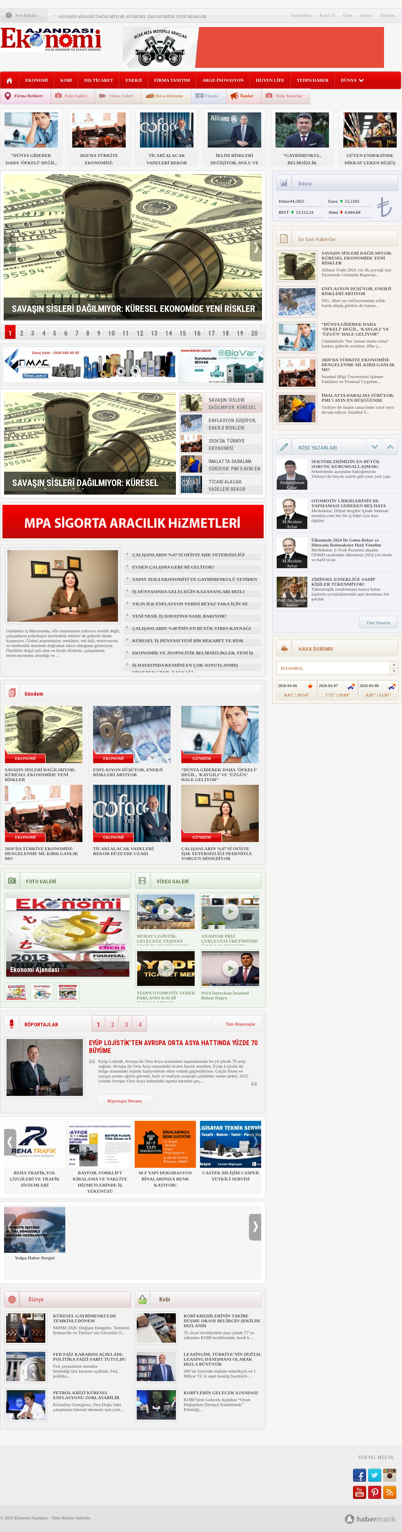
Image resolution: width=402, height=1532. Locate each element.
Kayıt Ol (327, 15)
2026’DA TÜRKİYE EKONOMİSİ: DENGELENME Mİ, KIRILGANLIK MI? (41, 853)
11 (125, 333)
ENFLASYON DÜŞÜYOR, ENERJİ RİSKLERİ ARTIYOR (128, 772)
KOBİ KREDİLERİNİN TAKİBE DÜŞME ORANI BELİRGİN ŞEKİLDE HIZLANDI (222, 1320)
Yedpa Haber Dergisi (34, 1233)
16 (197, 333)
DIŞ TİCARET (98, 80)
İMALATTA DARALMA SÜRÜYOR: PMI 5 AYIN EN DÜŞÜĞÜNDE (358, 398)
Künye (366, 15)
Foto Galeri (76, 95)
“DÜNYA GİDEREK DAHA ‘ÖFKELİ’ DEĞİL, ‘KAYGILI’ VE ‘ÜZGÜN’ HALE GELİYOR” (219, 774)
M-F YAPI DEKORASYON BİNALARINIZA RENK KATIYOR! (165, 1154)
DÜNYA (352, 80)
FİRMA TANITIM (172, 80)
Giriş (347, 15)
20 (254, 333)
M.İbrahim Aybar (292, 524)
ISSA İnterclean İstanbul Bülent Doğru (225, 995)
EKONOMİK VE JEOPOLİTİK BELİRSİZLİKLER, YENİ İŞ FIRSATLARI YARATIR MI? (192, 656)
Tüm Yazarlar (288, 95)
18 (225, 333)
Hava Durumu (169, 95)
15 (183, 333)
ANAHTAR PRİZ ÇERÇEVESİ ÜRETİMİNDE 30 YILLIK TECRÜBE (229, 941)
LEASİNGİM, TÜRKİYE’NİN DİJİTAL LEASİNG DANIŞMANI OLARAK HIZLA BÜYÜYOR (223, 1359)
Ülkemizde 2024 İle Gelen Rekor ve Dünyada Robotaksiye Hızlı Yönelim (346, 542)
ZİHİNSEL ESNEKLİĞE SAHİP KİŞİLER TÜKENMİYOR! (343, 582)
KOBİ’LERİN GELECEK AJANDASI (221, 1392)
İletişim (387, 15)
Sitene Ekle (301, 15)
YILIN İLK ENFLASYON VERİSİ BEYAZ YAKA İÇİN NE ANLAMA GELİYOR (190, 607)
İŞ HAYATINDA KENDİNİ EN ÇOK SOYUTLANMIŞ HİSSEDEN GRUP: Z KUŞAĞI (185, 669)
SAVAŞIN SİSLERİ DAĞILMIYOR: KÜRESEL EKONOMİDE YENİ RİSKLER (132, 16)
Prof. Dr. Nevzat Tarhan (291, 602)
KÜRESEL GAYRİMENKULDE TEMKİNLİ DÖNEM (84, 1318)
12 (140, 333)
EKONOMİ (36, 80)
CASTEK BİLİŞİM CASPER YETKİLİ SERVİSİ (230, 1151)
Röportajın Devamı (124, 1100)
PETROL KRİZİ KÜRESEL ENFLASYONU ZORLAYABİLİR (86, 1395)
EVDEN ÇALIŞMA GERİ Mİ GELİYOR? (173, 566)
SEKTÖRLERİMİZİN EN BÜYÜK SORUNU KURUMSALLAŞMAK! (345, 464)
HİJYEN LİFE (270, 80)
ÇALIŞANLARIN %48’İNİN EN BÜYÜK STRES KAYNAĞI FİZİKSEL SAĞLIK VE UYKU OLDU (191, 632)
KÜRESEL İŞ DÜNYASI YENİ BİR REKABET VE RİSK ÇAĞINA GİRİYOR (188, 644)
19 (240, 333)
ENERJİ (133, 80)
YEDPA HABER (313, 80)
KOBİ (66, 80)
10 (111, 333)
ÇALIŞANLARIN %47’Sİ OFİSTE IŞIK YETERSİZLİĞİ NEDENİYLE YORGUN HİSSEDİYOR (188, 558)
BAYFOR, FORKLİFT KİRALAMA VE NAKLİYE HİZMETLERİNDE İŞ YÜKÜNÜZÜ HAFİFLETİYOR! (100, 1160)
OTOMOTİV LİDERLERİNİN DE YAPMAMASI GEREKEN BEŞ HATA (348, 503)
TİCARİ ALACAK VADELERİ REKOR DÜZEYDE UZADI (123, 851)
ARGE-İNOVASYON (223, 80)
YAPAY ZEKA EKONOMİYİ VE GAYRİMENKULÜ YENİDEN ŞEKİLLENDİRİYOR (194, 583)
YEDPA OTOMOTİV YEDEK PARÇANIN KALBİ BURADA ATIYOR (166, 997)
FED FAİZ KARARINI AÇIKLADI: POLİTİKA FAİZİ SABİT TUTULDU (89, 1357)
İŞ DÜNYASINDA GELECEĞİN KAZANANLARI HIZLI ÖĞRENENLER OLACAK (188, 595)
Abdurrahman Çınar (292, 485)
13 (154, 333)
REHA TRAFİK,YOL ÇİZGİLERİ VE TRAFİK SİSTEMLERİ (34, 1154)
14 (168, 333)
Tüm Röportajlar (240, 1023)
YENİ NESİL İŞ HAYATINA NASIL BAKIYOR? (179, 616)
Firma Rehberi (28, 95)
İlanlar (246, 95)
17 (211, 333)
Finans (211, 95)
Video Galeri (121, 95)
